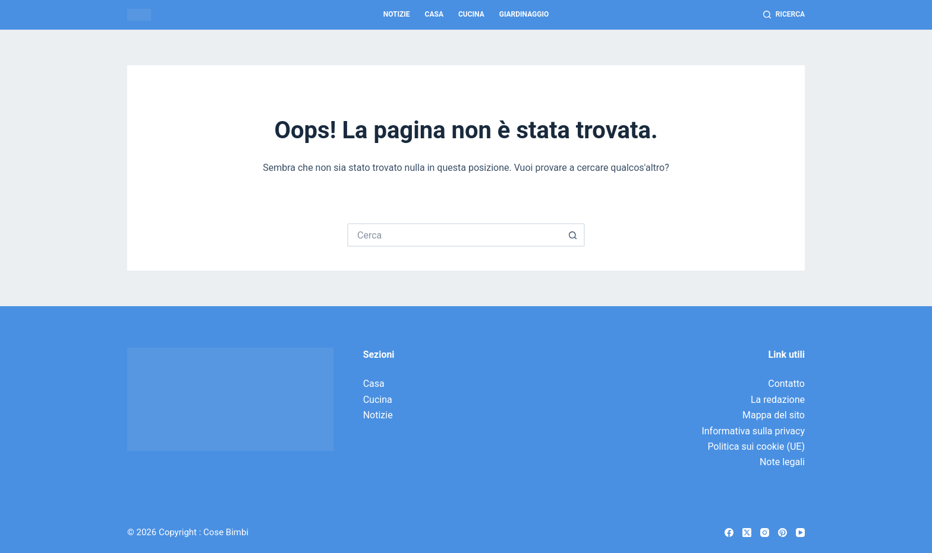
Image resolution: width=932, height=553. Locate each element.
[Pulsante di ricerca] (573, 235)
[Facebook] (729, 532)
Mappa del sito (773, 415)
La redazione (778, 399)
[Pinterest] (782, 532)
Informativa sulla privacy (753, 431)
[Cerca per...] (454, 235)
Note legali (782, 462)
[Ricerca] (784, 15)
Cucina (471, 14)
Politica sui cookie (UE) (756, 446)
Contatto (786, 383)
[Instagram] (764, 532)
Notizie (396, 14)
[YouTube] (800, 532)
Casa (434, 14)
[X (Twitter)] (746, 532)
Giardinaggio (524, 14)
